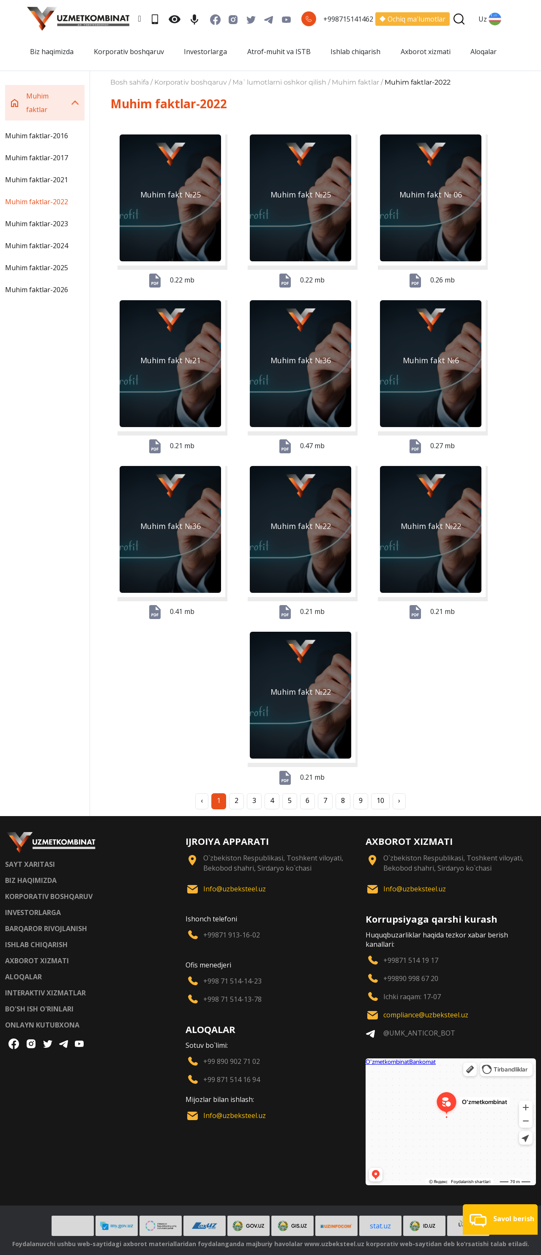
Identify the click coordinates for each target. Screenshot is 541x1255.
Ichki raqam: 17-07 (412, 996)
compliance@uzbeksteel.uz (425, 1014)
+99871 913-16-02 (231, 935)
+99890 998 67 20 (410, 978)
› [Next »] (399, 800)
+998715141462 (348, 19)
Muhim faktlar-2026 (36, 289)
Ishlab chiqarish (355, 51)
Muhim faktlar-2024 (36, 245)
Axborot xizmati (426, 51)
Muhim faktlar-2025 (36, 267)
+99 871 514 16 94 (231, 1079)
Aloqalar (483, 51)
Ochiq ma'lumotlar (412, 19)
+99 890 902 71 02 (231, 1061)
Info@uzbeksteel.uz (234, 888)
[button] (500, 1219)
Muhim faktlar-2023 (36, 223)
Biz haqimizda (52, 51)
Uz (489, 19)
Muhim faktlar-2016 (36, 135)
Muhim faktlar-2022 (36, 201)
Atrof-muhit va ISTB (279, 51)
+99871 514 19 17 (410, 960)
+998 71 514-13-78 (232, 999)
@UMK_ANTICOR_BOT (419, 1033)
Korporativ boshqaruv (129, 51)
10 (380, 800)
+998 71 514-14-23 (232, 981)
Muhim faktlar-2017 (36, 157)
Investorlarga (205, 51)
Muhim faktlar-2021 (36, 179)
